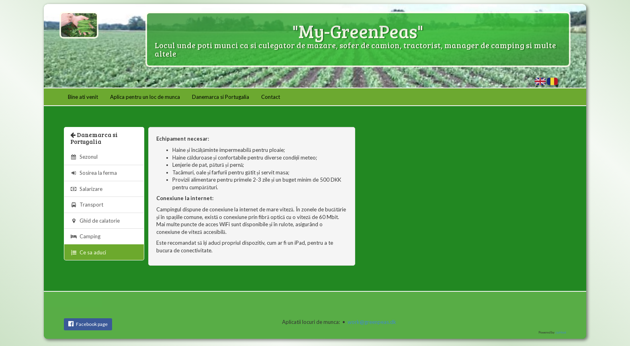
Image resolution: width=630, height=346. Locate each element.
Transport (86, 204)
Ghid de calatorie (95, 220)
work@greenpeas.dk (372, 322)
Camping (85, 236)
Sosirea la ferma (93, 173)
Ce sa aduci (552, 81)
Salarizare (86, 189)
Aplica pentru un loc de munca (145, 97)
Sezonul (84, 157)
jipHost (560, 332)
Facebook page (88, 324)
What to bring (540, 81)
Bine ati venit (83, 97)
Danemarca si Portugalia (220, 97)
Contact (270, 97)
